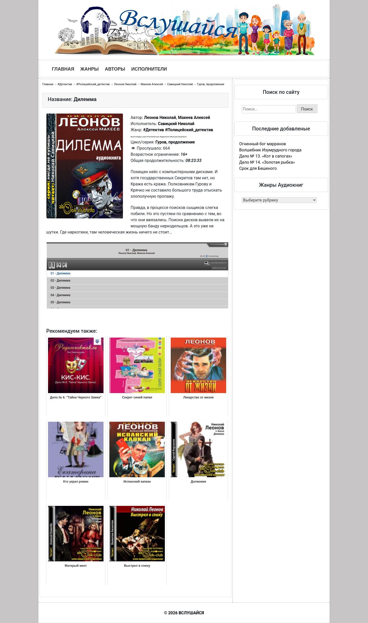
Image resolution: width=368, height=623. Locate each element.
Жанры (89, 69)
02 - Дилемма (60, 280)
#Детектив (64, 84)
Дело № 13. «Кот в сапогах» (265, 156)
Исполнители (149, 69)
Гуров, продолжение (210, 84)
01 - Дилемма (60, 273)
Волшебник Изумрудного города (270, 150)
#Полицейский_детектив (93, 84)
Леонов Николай (125, 84)
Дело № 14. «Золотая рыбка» (267, 162)
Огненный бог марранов (262, 143)
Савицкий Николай (180, 84)
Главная (63, 69)
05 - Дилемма (60, 302)
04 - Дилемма (60, 295)
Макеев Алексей (152, 84)
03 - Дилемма (60, 288)
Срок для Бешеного (258, 168)
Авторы (115, 69)
